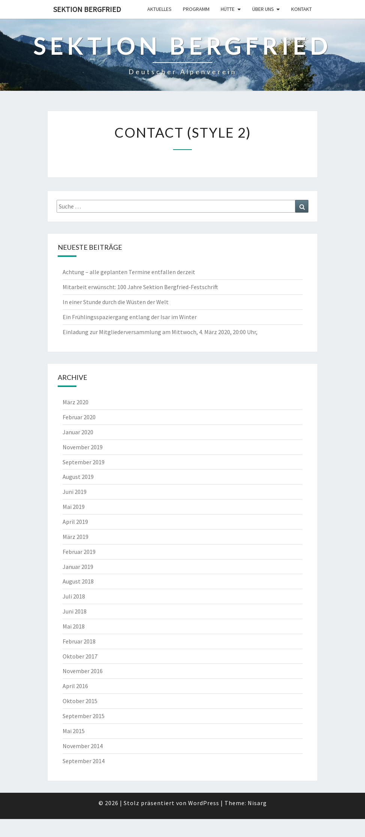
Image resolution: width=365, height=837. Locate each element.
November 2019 (83, 447)
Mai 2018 (74, 626)
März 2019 (75, 536)
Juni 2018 (75, 611)
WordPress (203, 803)
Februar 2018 (79, 641)
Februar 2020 (79, 417)
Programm (196, 9)
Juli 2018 (74, 596)
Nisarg (257, 803)
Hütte (228, 9)
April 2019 (75, 521)
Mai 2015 (74, 731)
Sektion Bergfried (87, 9)
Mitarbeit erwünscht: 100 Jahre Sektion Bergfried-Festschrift (140, 287)
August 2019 (78, 476)
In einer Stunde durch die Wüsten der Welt (116, 302)
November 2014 (83, 746)
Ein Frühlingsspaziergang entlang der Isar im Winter (130, 317)
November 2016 (83, 671)
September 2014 (84, 761)
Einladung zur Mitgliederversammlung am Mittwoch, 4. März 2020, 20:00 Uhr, (160, 332)
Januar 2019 (78, 566)
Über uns (263, 9)
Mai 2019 (74, 506)
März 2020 (75, 402)
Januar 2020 (78, 432)
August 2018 (78, 581)
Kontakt (301, 9)
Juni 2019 (75, 491)
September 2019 (84, 462)
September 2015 (84, 716)
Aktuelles (159, 9)
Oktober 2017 (80, 656)
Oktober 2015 (80, 701)
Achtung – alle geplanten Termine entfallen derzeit (129, 272)
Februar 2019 (79, 551)
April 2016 (75, 686)
